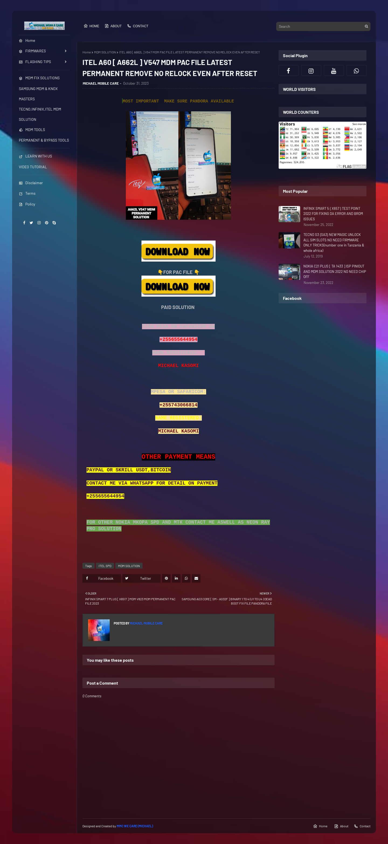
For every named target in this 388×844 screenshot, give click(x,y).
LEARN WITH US (35, 156)
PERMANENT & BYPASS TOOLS (44, 140)
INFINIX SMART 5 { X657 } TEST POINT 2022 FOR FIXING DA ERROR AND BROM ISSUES (333, 213)
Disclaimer (31, 182)
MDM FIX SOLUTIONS (39, 78)
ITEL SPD (105, 566)
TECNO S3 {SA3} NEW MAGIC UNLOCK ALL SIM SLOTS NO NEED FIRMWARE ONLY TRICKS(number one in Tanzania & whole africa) (333, 242)
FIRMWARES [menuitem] (32, 51)
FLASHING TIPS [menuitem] (35, 61)
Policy (27, 204)
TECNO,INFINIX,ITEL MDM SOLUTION (40, 114)
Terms (27, 193)
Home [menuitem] (27, 40)
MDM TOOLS (32, 129)
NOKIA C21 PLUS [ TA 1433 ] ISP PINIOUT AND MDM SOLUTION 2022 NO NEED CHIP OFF (334, 271)
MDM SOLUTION (105, 52)
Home (91, 26)
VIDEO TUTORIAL (33, 166)
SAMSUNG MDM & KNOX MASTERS (38, 93)
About (113, 26)
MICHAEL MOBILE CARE (101, 83)
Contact (137, 26)
